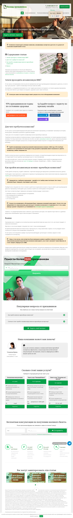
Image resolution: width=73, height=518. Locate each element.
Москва (52, 10)
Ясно (41, 516)
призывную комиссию (45, 139)
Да (52, 16)
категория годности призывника (44, 206)
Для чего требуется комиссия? (15, 60)
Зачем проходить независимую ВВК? (17, 57)
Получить (37, 273)
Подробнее (15, 406)
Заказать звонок (65, 6)
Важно (8, 66)
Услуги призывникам (30, 13)
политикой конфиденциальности (44, 434)
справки (7, 175)
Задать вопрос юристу (63, 13)
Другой (57, 16)
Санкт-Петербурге (28, 161)
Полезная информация (43, 13)
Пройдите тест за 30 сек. (16, 115)
